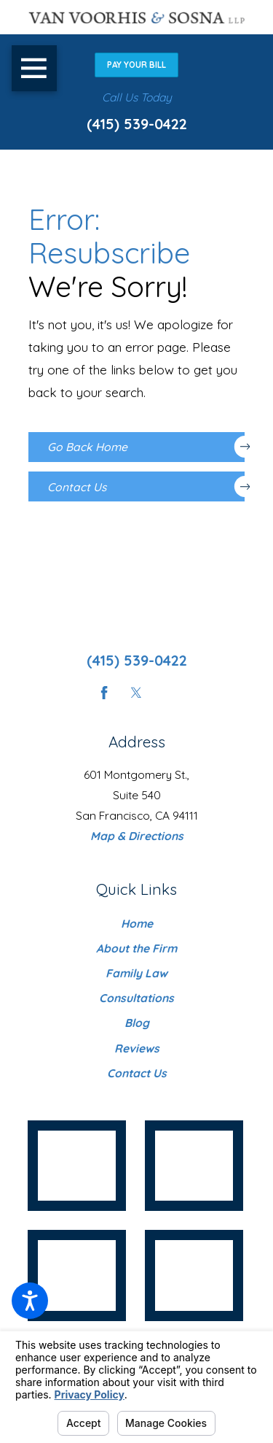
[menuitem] (136, 923)
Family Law (136, 973)
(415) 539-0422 (137, 124)
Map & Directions (136, 835)
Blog (136, 1022)
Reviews (136, 1048)
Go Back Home (146, 447)
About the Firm (136, 948)
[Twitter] (136, 692)
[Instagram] (168, 692)
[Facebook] (104, 692)
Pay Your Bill (136, 64)
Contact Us (146, 487)
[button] (30, 1300)
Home (137, 923)
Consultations (136, 997)
